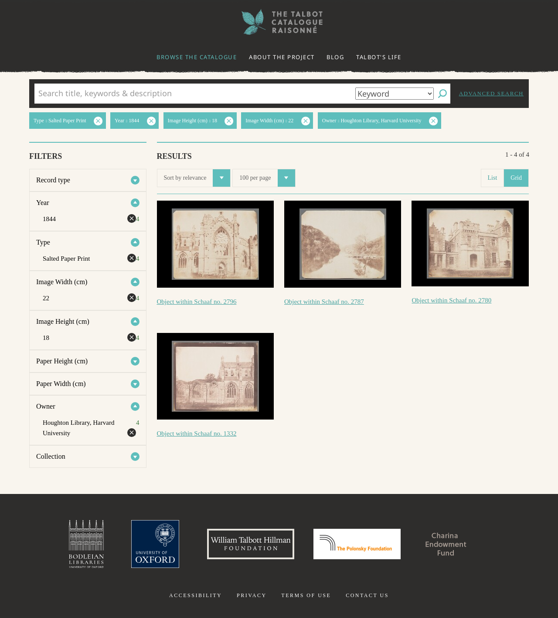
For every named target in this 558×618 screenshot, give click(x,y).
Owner (45, 406)
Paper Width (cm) (61, 383)
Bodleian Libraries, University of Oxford (86, 544)
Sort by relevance (197, 178)
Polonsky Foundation (357, 544)
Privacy (252, 595)
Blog (335, 57)
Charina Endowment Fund (446, 544)
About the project (282, 57)
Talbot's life (378, 57)
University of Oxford (155, 544)
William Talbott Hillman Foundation (250, 544)
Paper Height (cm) (62, 361)
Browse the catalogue (197, 57)
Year (42, 202)
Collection (50, 456)
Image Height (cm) (62, 321)
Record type (53, 180)
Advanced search (491, 93)
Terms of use (306, 595)
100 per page (267, 178)
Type (43, 242)
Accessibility (195, 595)
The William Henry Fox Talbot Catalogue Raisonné (279, 22)
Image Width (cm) (61, 281)
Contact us (367, 595)
